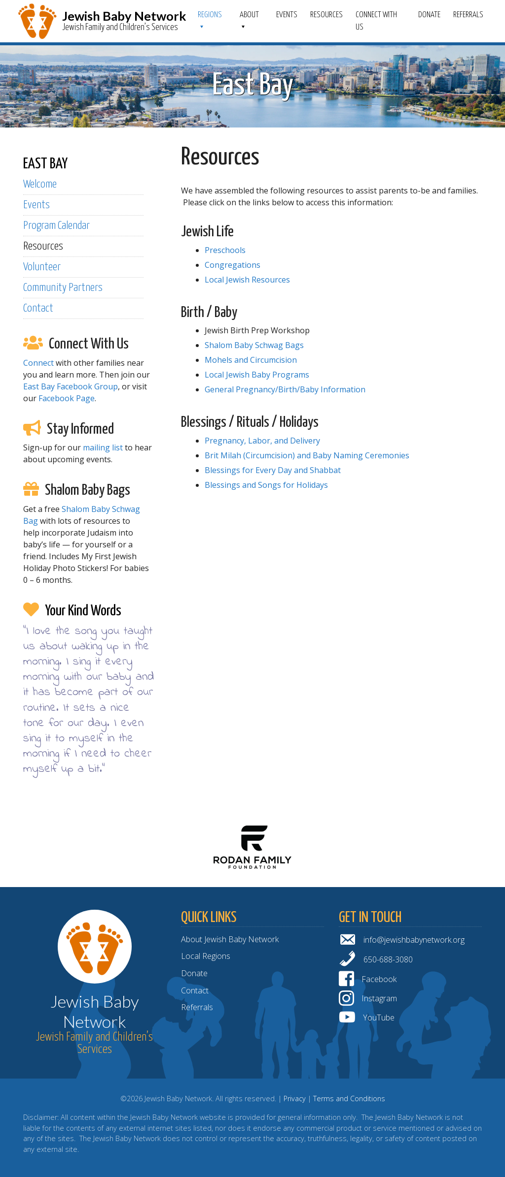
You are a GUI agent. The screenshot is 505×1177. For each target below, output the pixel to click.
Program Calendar (56, 225)
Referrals (468, 15)
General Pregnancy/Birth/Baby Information (285, 389)
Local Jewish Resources (247, 279)
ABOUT (249, 15)
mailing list (103, 447)
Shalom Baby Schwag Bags (254, 345)
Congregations (232, 264)
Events (286, 15)
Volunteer (42, 267)
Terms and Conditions (349, 1098)
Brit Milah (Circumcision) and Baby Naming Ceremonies (307, 455)
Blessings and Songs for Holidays (266, 484)
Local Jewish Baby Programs (257, 374)
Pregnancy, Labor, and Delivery (262, 440)
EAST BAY (45, 164)
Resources (326, 15)
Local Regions (205, 956)
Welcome (40, 184)
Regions (210, 15)
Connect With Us (376, 21)
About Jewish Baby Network (230, 939)
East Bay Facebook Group (70, 386)
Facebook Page (66, 398)
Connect (38, 362)
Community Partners (63, 287)
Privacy (295, 1098)
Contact (38, 308)
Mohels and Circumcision (251, 359)
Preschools (225, 250)
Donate (429, 15)
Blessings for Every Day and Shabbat (273, 470)
